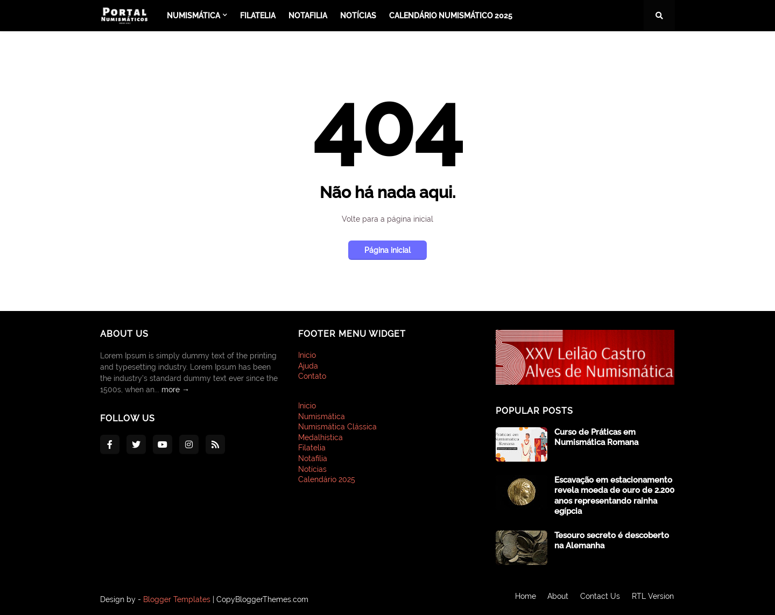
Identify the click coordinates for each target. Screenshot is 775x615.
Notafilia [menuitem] (307, 15)
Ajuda (308, 366)
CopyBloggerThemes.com (262, 599)
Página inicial (387, 250)
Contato (312, 376)
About (556, 599)
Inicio (307, 355)
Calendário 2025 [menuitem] (326, 479)
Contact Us (600, 599)
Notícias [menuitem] (358, 15)
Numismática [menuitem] (193, 15)
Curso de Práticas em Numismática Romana (596, 437)
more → (175, 389)
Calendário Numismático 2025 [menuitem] (450, 15)
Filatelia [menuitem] (258, 15)
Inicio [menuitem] (307, 405)
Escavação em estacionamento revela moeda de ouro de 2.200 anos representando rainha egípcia (614, 496)
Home (522, 599)
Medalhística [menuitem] (320, 437)
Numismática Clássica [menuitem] (337, 426)
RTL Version (654, 599)
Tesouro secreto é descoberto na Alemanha (611, 541)
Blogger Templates (176, 599)
